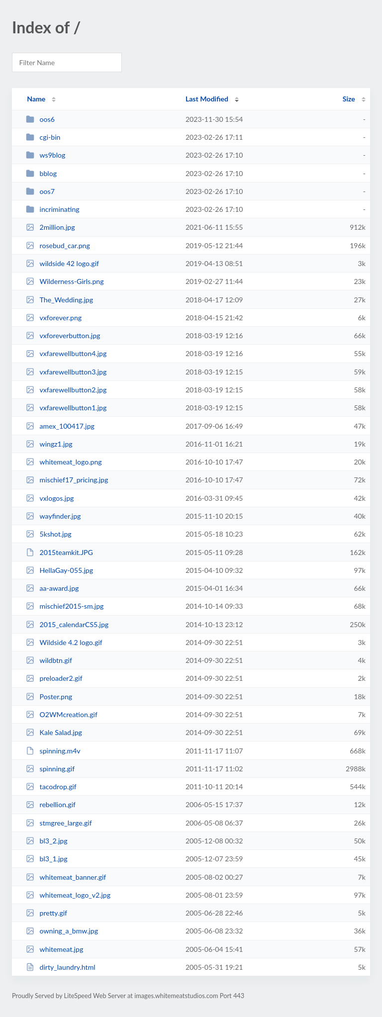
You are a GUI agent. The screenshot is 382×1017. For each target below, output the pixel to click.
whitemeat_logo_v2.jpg (68, 895)
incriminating (52, 209)
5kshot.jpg (49, 534)
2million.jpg (50, 227)
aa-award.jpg (52, 588)
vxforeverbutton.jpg (63, 335)
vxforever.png (54, 317)
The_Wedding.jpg (59, 299)
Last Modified (207, 98)
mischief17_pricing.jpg (67, 479)
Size (349, 98)
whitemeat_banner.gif (66, 877)
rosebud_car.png (58, 245)
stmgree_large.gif (59, 823)
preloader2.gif (54, 678)
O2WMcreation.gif (61, 714)
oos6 (40, 119)
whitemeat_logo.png (63, 462)
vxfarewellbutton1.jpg (66, 407)
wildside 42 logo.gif (62, 263)
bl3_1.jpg (46, 858)
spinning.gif (50, 768)
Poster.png (49, 696)
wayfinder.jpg (53, 516)
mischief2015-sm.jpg (64, 606)
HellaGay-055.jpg (59, 570)
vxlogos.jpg (50, 498)
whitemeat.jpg (54, 949)
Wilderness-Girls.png (64, 281)
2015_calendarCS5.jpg (67, 624)
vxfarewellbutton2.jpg (66, 389)
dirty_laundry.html (60, 967)
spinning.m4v (53, 750)
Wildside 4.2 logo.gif (64, 642)
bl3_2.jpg (46, 840)
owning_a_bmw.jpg (62, 930)
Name (36, 98)
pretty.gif (46, 913)
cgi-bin (43, 137)
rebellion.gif (51, 804)
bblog (41, 173)
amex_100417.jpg (60, 426)
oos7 (40, 191)
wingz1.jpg (49, 444)
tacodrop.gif (51, 786)
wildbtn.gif (49, 660)
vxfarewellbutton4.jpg (66, 353)
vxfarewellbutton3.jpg (66, 372)
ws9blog (45, 155)
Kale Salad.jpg (54, 732)
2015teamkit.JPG (59, 552)
